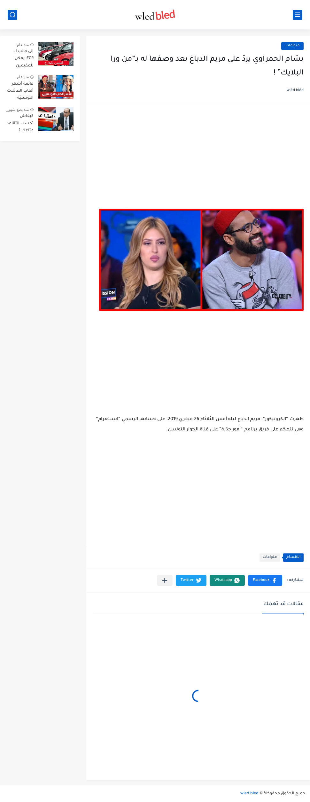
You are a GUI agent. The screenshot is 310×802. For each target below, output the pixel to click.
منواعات (292, 46)
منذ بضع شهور (17, 109)
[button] (265, 580)
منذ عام (23, 44)
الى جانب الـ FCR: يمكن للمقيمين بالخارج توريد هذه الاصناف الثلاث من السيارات (22, 59)
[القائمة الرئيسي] (297, 15)
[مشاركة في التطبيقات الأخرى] (165, 580)
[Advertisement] (198, 159)
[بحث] (12, 15)
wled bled (249, 793)
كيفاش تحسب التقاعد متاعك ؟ (20, 123)
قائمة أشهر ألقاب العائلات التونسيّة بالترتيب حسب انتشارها (20, 92)
